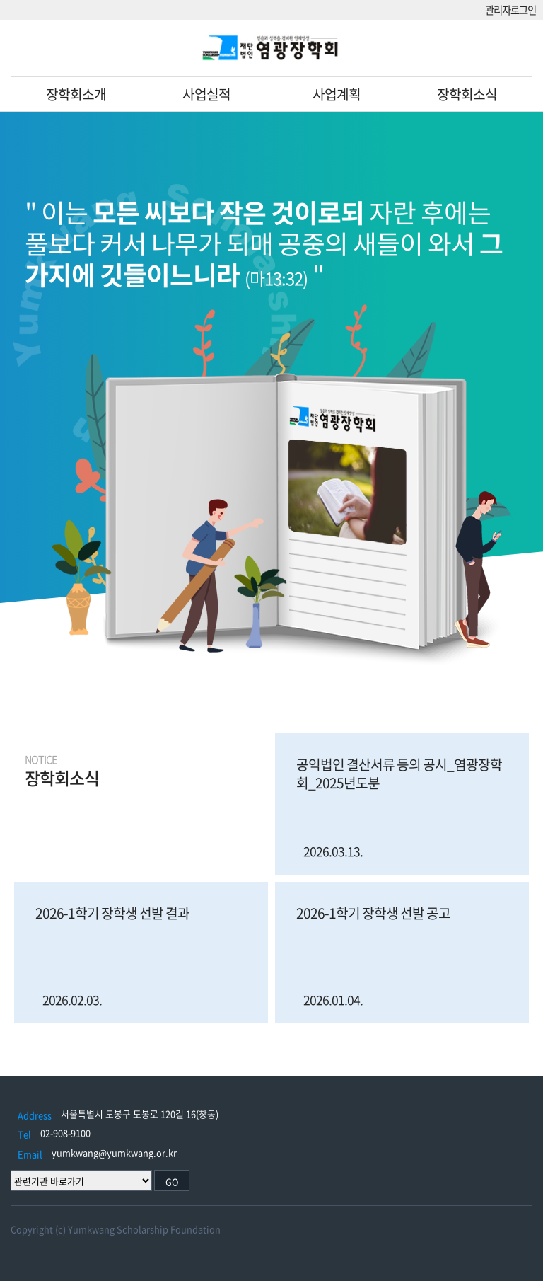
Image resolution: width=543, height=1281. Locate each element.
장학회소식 (467, 94)
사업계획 (337, 94)
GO (172, 1181)
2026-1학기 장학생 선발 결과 (112, 913)
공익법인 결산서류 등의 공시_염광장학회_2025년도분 (399, 773)
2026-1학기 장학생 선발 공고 (373, 913)
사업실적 (206, 94)
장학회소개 (76, 94)
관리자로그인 (510, 10)
